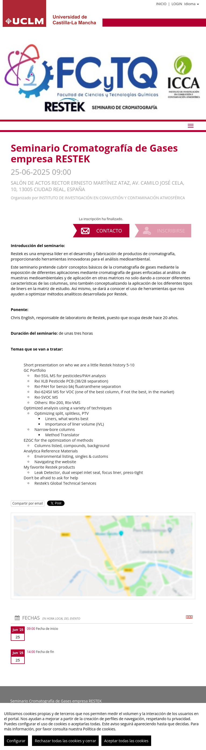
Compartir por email (27, 503)
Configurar (16, 740)
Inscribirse (171, 230)
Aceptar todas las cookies (126, 740)
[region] (103, 726)
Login (177, 3)
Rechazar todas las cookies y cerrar (65, 740)
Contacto (109, 230)
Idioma (191, 3)
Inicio (161, 3)
